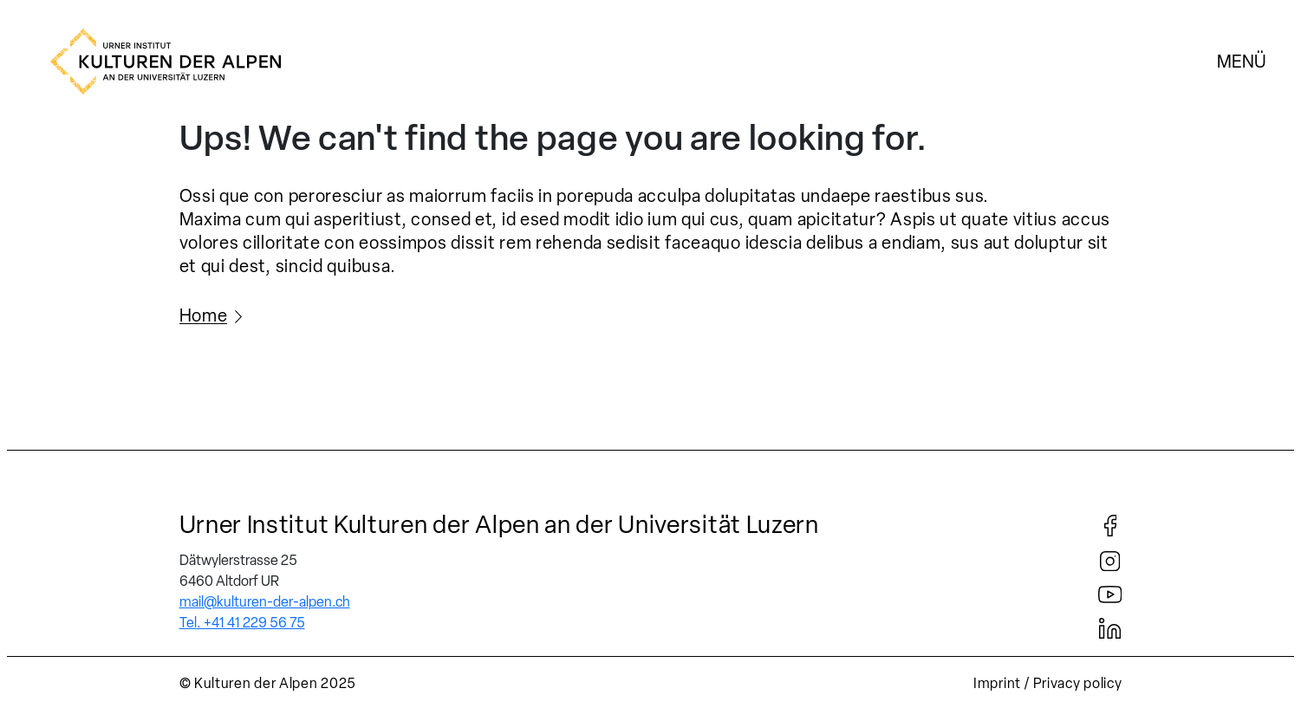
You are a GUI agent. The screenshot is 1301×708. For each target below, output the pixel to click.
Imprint (997, 683)
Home (203, 315)
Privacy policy (1077, 683)
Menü (1241, 61)
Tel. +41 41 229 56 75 (242, 622)
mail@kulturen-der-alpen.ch (264, 602)
